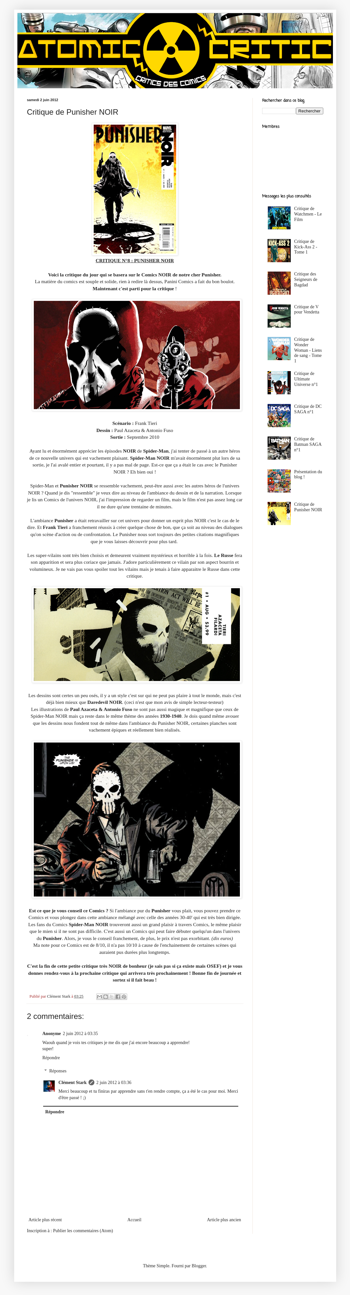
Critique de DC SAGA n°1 (308, 409)
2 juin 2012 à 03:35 (80, 1033)
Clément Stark (73, 1082)
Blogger (199, 1265)
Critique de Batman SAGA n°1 (307, 444)
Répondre (51, 1057)
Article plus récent (45, 1219)
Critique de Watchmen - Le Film (308, 214)
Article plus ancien (224, 1219)
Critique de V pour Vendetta (306, 309)
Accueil (135, 1219)
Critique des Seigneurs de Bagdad (305, 279)
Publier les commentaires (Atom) (83, 1230)
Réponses (58, 1071)
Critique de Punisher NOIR (308, 507)
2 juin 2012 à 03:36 (113, 1082)
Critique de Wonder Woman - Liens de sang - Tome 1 (308, 350)
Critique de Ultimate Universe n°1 (306, 379)
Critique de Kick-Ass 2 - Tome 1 (305, 247)
